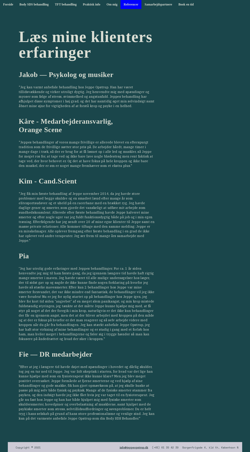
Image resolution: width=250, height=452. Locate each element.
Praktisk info (91, 4)
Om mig (112, 4)
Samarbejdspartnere (158, 4)
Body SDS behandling (34, 4)
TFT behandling (66, 4)
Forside (8, 4)
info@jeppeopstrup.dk (134, 447)
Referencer (131, 4)
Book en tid (186, 4)
